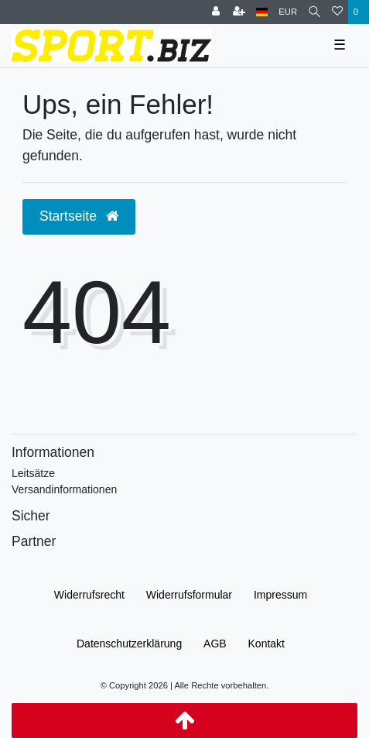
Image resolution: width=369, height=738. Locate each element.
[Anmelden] (216, 12)
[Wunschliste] (337, 12)
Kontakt (266, 643)
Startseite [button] (78, 216)
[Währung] (287, 12)
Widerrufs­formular (189, 595)
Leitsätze (33, 473)
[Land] (262, 12)
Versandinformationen (64, 489)
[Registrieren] (239, 12)
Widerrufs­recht (89, 595)
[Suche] (314, 12)
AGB (215, 643)
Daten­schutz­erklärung (129, 643)
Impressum (280, 595)
